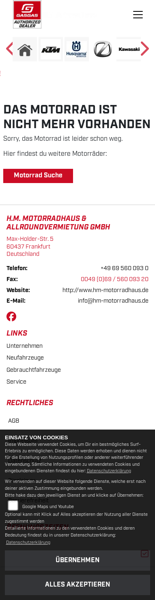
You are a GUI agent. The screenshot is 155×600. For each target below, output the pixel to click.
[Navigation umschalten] (138, 14)
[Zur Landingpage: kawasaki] (128, 49)
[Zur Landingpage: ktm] (51, 49)
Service (16, 382)
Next (144, 51)
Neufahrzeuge (25, 358)
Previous (11, 51)
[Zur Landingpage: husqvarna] (77, 49)
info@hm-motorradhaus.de (113, 301)
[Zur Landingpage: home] (25, 49)
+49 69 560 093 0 (125, 268)
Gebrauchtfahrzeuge (33, 370)
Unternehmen (24, 346)
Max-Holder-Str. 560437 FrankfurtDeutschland (30, 246)
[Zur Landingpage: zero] (102, 49)
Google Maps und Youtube (48, 507)
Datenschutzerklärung (109, 471)
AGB (13, 421)
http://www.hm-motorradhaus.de (105, 290)
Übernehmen (77, 560)
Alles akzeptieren (77, 584)
